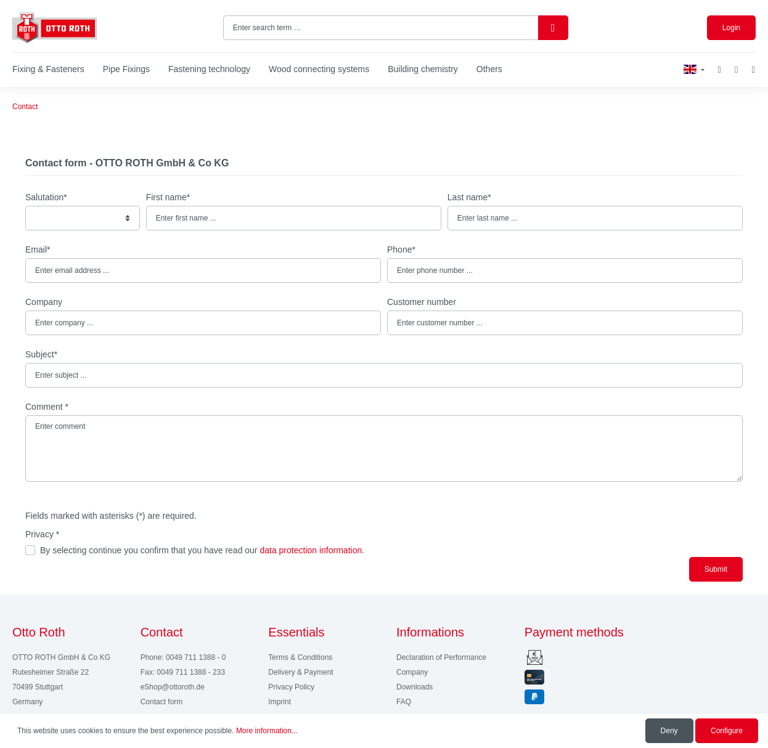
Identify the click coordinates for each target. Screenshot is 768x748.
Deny (669, 730)
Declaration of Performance (441, 657)
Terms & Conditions (300, 657)
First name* (168, 197)
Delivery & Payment (300, 672)
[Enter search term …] (381, 27)
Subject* (41, 354)
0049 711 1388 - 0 (196, 657)
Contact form (162, 701)
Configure (727, 730)
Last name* (469, 197)
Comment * (46, 407)
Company (43, 302)
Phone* (401, 249)
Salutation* (46, 197)
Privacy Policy (291, 687)
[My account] (736, 70)
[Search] (553, 27)
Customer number (421, 302)
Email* (37, 249)
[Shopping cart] (753, 70)
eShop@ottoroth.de (173, 687)
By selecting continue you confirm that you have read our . (202, 550)
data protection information (310, 550)
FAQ (403, 701)
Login (731, 27)
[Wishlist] (719, 69)
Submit (716, 569)
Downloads (414, 687)
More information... (267, 730)
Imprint (279, 701)
